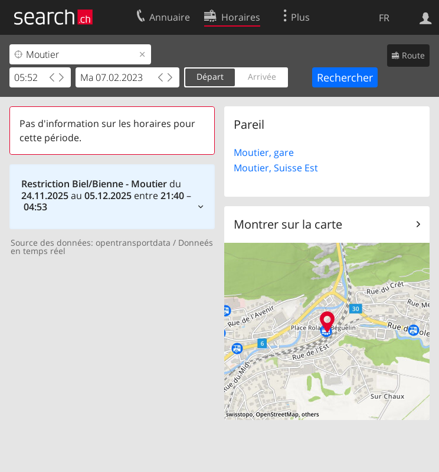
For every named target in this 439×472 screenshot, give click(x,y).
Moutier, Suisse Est (276, 167)
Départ (210, 76)
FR (384, 17)
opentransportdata (133, 242)
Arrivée (262, 76)
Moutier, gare (264, 152)
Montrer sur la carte (288, 224)
